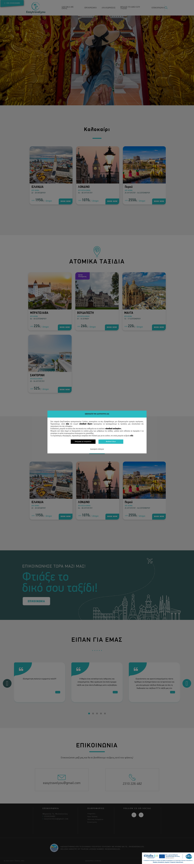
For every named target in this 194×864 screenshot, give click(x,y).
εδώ (131, 436)
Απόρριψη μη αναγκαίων (83, 441)
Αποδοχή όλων (111, 441)
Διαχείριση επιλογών (97, 449)
